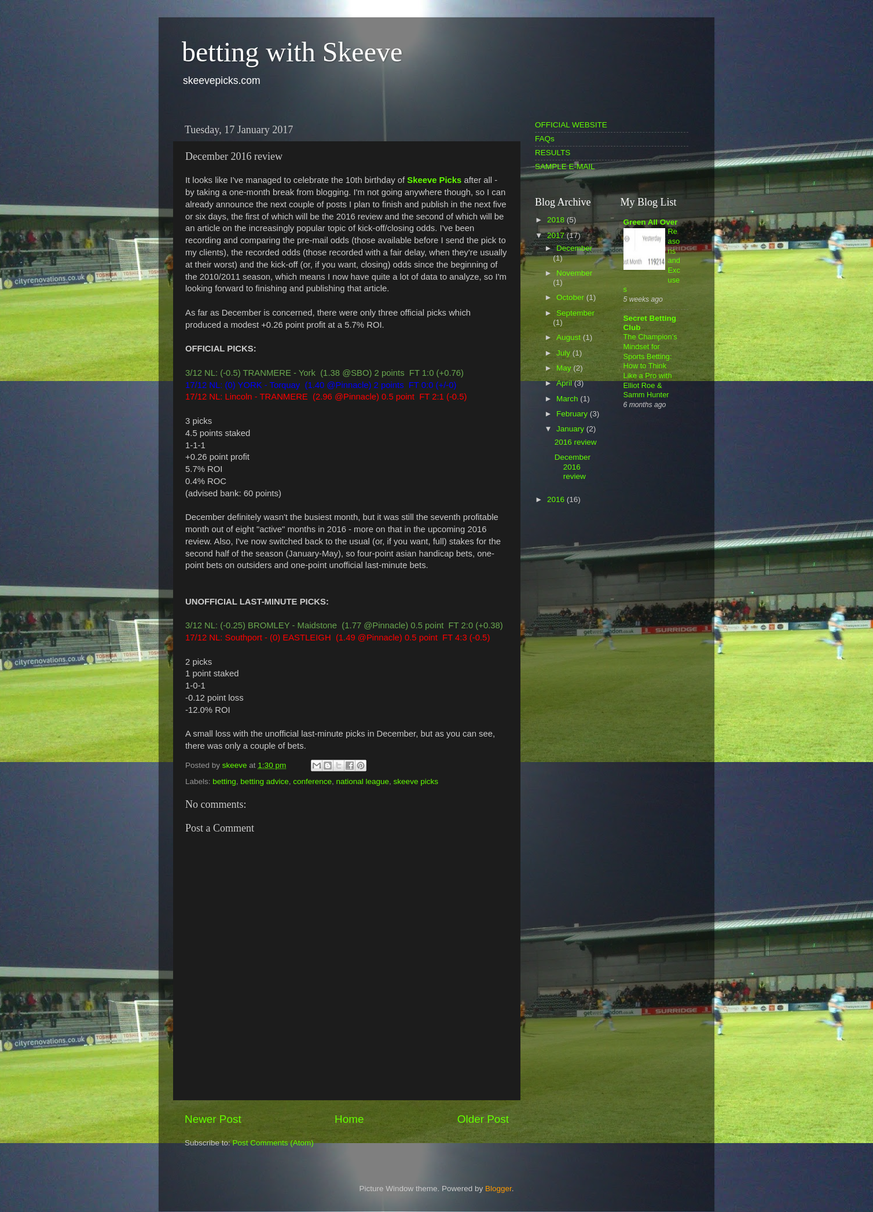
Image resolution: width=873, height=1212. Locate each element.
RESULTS (552, 152)
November (574, 273)
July (564, 353)
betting (224, 781)
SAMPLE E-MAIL (565, 166)
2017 (557, 235)
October (571, 297)
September (575, 313)
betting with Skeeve (292, 51)
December (574, 248)
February (573, 413)
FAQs (545, 138)
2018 (557, 219)
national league (363, 781)
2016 (557, 499)
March (568, 398)
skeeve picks (416, 781)
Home (349, 1119)
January (571, 428)
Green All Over (650, 222)
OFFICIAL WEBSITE (571, 124)
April (565, 383)
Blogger (498, 1188)
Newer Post (213, 1119)
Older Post (483, 1119)
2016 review (576, 442)
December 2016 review (572, 466)
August (569, 337)
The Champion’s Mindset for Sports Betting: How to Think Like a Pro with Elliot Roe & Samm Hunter (650, 365)
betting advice (264, 781)
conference (312, 781)
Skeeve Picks (434, 180)
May (564, 368)
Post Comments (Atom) (273, 1142)
